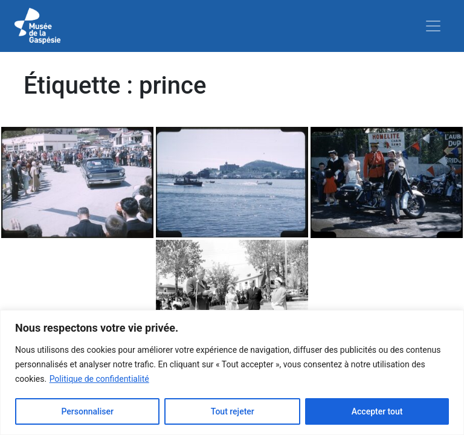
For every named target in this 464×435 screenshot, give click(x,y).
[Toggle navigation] (433, 25)
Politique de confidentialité (99, 379)
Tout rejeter (232, 411)
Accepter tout (377, 411)
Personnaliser (87, 411)
